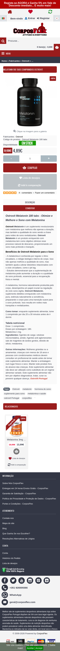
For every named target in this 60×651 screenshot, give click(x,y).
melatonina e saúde (37, 393)
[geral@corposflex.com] (19, 602)
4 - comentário (25, 193)
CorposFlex (42, 633)
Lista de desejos (31, 178)
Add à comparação (31, 185)
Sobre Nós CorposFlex (12, 483)
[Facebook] (5, 580)
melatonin (27, 389)
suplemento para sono (14, 393)
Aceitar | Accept (34, 648)
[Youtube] (22, 580)
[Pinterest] (38, 580)
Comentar (30, 208)
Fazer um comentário (45, 193)
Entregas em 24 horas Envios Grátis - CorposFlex (25, 488)
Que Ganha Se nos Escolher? (16, 533)
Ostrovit (19, 136)
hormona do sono (43, 389)
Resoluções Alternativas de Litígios (18, 538)
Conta (5, 553)
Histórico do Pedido (11, 558)
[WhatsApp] (12, 595)
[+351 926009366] (15, 587)
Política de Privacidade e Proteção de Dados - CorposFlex (29, 498)
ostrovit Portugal (11, 398)
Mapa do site (8, 523)
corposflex (27, 398)
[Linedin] (47, 580)
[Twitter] (13, 580)
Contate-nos (8, 518)
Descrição (30, 202)
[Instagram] (30, 580)
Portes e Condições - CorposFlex (17, 504)
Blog (4, 528)
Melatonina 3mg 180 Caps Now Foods (17, 439)
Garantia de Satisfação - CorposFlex (19, 493)
